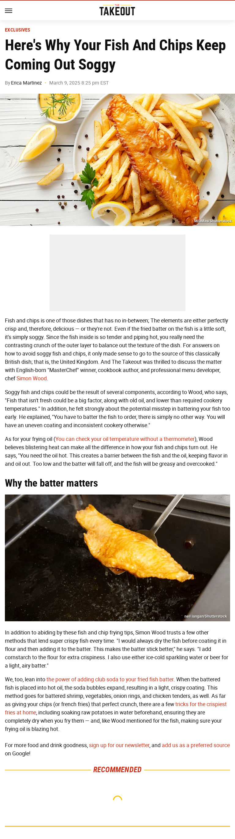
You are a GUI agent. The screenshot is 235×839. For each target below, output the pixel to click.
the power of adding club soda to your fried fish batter (110, 679)
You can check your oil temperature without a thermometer (125, 439)
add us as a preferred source (196, 745)
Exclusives (17, 30)
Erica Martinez (26, 83)
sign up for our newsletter (119, 745)
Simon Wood (32, 378)
